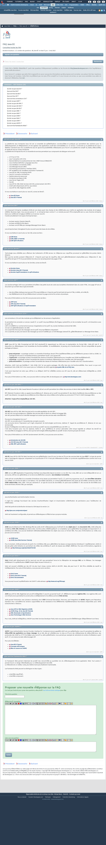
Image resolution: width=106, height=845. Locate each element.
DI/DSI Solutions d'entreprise (19, 5)
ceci (23, 78)
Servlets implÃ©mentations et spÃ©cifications (25, 272)
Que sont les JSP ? (13, 96)
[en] (51, 703)
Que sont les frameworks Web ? (17, 126)
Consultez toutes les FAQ (12, 48)
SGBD (82, 5)
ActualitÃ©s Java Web (10, 10)
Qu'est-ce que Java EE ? (14, 89)
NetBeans (71, 7)
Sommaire (8, 84)
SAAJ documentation (17, 577)
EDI (66, 5)
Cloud (32, 5)
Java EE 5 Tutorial (16, 197)
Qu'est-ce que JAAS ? (14, 113)
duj (101, 518)
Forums (10, 2)
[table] (26, 703)
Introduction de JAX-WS (18, 440)
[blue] (21, 703)
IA (36, 5)
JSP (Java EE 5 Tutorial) (18, 304)
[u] (16, 703)
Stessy (100, 201)
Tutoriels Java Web (45, 10)
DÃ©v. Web (59, 5)
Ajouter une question (12, 54)
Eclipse (64, 7)
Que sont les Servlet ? (14, 94)
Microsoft (47, 5)
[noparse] (46, 703)
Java (53, 5)
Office (88, 5)
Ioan (101, 380)
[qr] (59, 703)
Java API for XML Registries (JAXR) (21, 609)
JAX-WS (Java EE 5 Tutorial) (19, 442)
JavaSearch (53, 12)
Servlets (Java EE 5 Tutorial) (19, 270)
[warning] (57, 703)
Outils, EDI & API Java (89, 10)
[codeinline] (34, 703)
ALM (40, 5)
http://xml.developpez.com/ (73, 377)
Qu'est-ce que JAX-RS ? (14, 108)
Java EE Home (15, 195)
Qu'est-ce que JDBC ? (14, 111)
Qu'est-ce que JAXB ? (13, 116)
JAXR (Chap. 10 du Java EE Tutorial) (22, 611)
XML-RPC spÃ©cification (18, 444)
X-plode (100, 447)
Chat (39, 2)
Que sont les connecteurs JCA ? (17, 99)
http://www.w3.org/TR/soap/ (56, 581)
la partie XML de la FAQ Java (65, 367)
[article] (62, 703)
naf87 (101, 464)
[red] (19, 703)
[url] (23, 703)
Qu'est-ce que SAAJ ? (14, 118)
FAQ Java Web (34, 10)
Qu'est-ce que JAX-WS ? (14, 106)
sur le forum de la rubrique (51, 690)
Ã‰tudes (65, 2)
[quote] (29, 703)
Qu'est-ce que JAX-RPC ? (15, 104)
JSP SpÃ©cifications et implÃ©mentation (23, 305)
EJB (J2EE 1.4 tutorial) (17, 238)
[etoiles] (71, 703)
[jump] (65, 703)
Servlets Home (15, 268)
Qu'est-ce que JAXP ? (13, 101)
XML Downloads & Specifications (21, 613)
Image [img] (6, 703)
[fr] (49, 703)
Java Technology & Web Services (21, 615)
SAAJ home (14, 573)
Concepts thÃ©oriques (18, 646)
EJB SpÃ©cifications (17, 240)
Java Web (44, 7)
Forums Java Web (23, 10)
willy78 (100, 335)
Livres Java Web (57, 10)
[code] (31, 703)
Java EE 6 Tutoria (16, 644)
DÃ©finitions (34, 26)
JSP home (14, 302)
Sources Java (77, 10)
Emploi (57, 2)
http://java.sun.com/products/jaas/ (17, 510)
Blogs (32, 2)
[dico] (54, 703)
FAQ (26, 2)
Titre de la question (14, 695)
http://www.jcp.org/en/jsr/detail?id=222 (24, 548)
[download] (68, 703)
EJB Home (14, 237)
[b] (10, 703)
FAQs (15, 26)
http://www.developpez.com (79, 68)
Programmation (73, 5)
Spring (51, 7)
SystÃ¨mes (102, 5)
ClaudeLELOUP (93, 447)
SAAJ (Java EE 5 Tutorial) (18, 575)
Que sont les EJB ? (13, 91)
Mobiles (94, 5)
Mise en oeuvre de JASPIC (19, 648)
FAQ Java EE (23, 26)
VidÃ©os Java (68, 10)
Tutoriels (19, 2)
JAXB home (14, 538)
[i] (13, 703)
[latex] (37, 703)
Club (80, 2)
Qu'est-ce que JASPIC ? (14, 123)
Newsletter (48, 2)
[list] (40, 703)
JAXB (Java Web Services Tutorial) (21, 540)
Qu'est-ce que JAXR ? (13, 121)
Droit (73, 2)
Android (57, 7)
